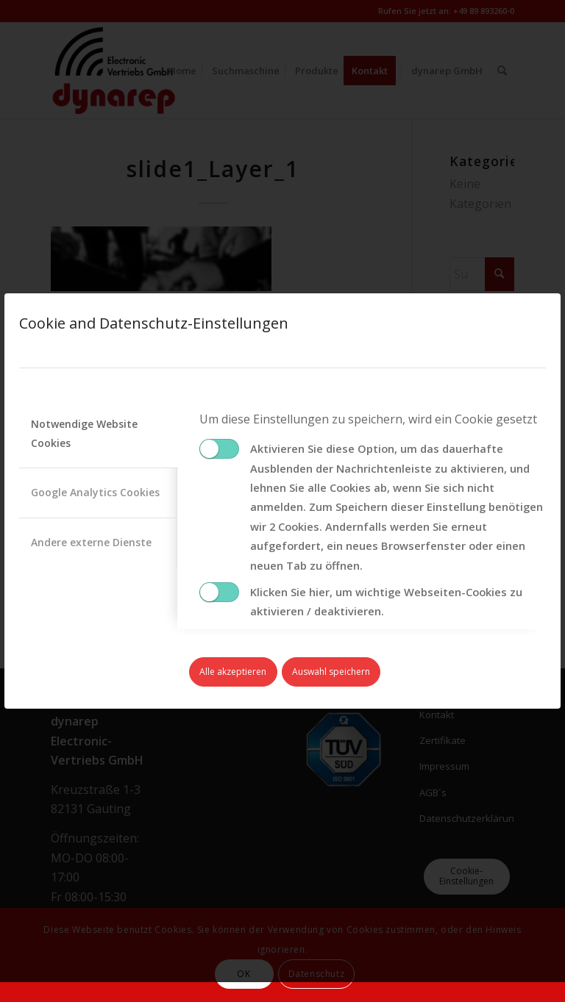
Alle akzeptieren (232, 671)
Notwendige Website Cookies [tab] (84, 433)
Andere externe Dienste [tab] (91, 542)
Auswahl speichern (331, 671)
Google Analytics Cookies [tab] (95, 492)
